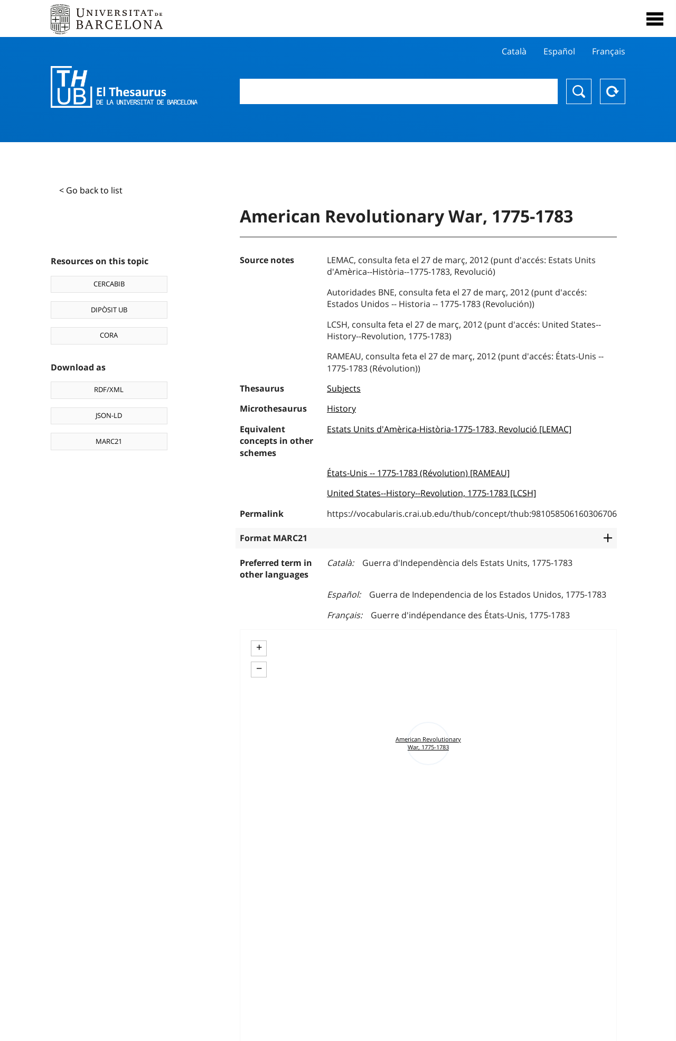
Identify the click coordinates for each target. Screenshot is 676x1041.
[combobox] (399, 91)
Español (559, 51)
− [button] (259, 668)
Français (608, 51)
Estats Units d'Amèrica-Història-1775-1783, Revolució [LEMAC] (449, 429)
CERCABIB (109, 284)
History (341, 408)
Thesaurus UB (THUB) (124, 87)
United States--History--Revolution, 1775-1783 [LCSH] (431, 493)
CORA (109, 335)
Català (514, 51)
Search (579, 91)
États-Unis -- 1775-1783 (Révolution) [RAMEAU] (418, 473)
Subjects (344, 388)
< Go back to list (91, 190)
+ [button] (259, 647)
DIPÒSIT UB (109, 309)
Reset (612, 91)
